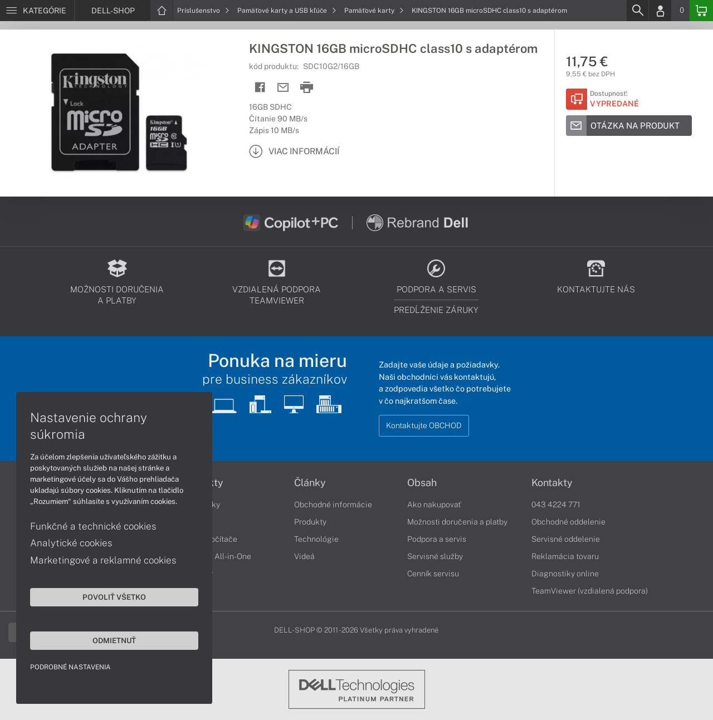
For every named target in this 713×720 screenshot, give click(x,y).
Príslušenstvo (203, 10)
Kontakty (552, 483)
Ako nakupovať (434, 504)
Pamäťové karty (374, 10)
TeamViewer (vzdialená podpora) (589, 590)
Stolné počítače (209, 539)
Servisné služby (435, 556)
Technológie (316, 539)
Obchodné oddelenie (568, 521)
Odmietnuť (106, 639)
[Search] (637, 10)
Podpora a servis (436, 539)
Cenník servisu (433, 573)
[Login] (660, 10)
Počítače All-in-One (216, 556)
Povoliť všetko (106, 596)
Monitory (197, 573)
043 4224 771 (555, 504)
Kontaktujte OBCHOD (424, 425)
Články (310, 483)
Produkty (202, 483)
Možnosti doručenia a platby (457, 521)
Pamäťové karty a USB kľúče (286, 10)
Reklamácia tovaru (565, 556)
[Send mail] (283, 88)
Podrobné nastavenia (71, 666)
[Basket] (701, 10)
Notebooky (200, 504)
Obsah (422, 483)
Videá (304, 556)
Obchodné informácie (333, 504)
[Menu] (37, 10)
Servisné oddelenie (565, 539)
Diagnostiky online (565, 573)
